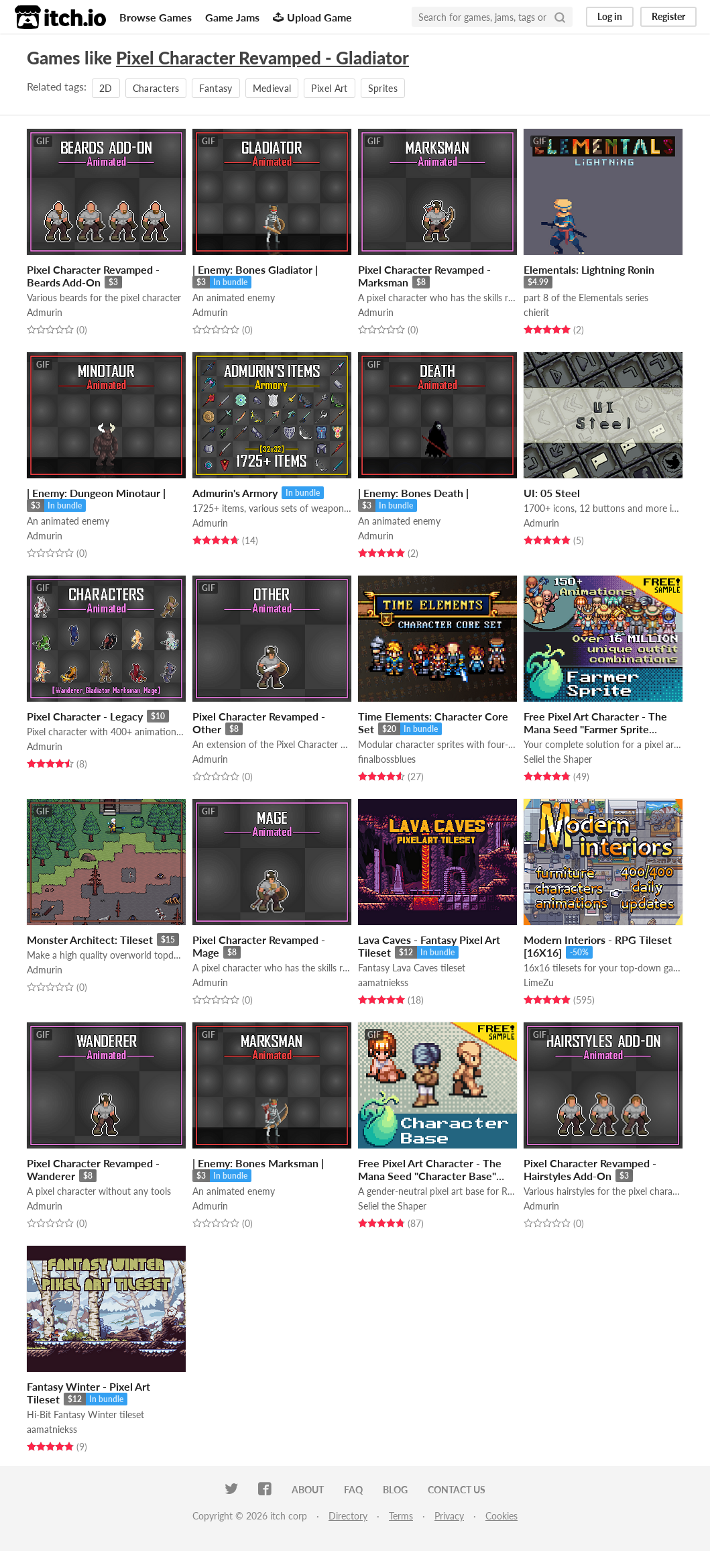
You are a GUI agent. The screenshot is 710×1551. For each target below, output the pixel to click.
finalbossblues (387, 759)
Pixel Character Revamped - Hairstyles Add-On (590, 1169)
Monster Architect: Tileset (90, 939)
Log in (609, 16)
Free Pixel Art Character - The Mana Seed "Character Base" (429, 1169)
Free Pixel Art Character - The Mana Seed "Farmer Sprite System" (595, 729)
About (308, 1489)
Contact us (456, 1489)
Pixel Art (329, 88)
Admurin (44, 312)
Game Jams (232, 17)
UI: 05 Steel (552, 492)
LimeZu (539, 982)
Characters (156, 88)
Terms (401, 1515)
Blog (395, 1489)
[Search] (560, 17)
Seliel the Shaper (558, 759)
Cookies (501, 1515)
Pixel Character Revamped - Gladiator (262, 57)
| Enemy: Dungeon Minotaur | (96, 492)
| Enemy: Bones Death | (413, 492)
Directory (348, 1515)
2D (106, 88)
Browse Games (155, 17)
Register (668, 16)
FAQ (353, 1489)
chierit (536, 312)
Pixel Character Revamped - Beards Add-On (93, 275)
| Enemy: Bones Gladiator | (255, 269)
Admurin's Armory (235, 492)
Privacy (449, 1515)
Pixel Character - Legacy (85, 716)
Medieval (272, 88)
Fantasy (215, 88)
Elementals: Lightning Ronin (589, 269)
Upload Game (312, 17)
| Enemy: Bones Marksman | (258, 1163)
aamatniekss (383, 982)
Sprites (383, 88)
